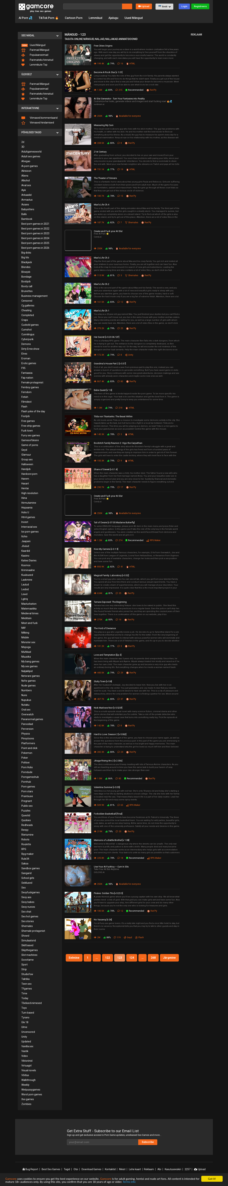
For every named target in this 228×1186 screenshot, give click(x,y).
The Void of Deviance (105, 628)
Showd (25, 935)
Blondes (25, 267)
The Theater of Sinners (105, 178)
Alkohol (25, 180)
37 (120, 699)
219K (98, 831)
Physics (25, 733)
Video (24, 1056)
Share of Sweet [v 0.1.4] (106, 469)
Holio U (25, 512)
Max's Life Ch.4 (101, 204)
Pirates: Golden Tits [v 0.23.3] (108, 893)
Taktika (25, 979)
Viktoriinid (26, 1060)
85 (118, 778)
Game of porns (29, 445)
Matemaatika (29, 608)
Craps (24, 320)
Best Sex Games (51, 1169)
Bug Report (30, 1169)
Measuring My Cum (103, 125)
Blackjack (26, 262)
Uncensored (28, 1031)
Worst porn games (31, 1094)
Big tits (25, 257)
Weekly (25, 1084)
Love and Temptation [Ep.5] (107, 654)
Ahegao (25, 161)
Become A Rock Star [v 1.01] (108, 72)
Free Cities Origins (103, 45)
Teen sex (26, 983)
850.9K (99, 566)
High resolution (29, 493)
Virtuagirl (26, 1065)
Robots (25, 839)
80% (110, 143)
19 (120, 169)
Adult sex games (30, 156)
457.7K (99, 699)
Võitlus (25, 1075)
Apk (23, 190)
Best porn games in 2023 (35, 233)
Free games (28, 421)
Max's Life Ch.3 (101, 257)
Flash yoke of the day (33, 411)
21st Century (100, 151)
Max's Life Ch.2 (101, 284)
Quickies (26, 820)
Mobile (25, 637)
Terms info (129, 1183)
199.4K (99, 63)
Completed (27, 315)
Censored (26, 300)
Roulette (26, 844)
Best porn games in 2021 (35, 223)
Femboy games (30, 387)
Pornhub (26, 781)
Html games (28, 517)
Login (184, 6)
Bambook (26, 219)
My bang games (30, 661)
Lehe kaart (135, 1169)
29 (120, 672)
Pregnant (26, 801)
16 (120, 63)
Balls (24, 214)
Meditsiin (26, 618)
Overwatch (27, 714)
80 (120, 381)
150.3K (99, 460)
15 (120, 196)
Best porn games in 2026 (35, 247)
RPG (23, 849)
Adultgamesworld (31, 151)
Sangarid (26, 873)
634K (98, 593)
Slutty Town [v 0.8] (103, 681)
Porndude (26, 772)
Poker (24, 757)
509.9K (99, 805)
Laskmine (26, 579)
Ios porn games (30, 531)
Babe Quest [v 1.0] (103, 390)
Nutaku (25, 704)
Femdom (26, 392)
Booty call (26, 286)
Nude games (28, 685)
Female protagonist (32, 382)
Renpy (24, 829)
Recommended (134, 90)
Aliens (24, 175)
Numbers (26, 690)
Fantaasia (26, 372)
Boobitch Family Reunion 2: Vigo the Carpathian (118, 443)
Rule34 (25, 858)
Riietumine (27, 834)
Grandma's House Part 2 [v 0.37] (110, 363)
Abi (159, 1169)
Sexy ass (26, 897)
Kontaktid (110, 1169)
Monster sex (28, 642)
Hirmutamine (28, 502)
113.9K (99, 275)
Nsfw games (28, 680)
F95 (23, 368)
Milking (25, 632)
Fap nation (27, 377)
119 (117, 937)
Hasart (25, 483)
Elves (24, 353)
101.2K (99, 646)
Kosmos (25, 565)
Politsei (25, 762)
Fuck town (27, 430)
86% (108, 778)
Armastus (27, 199)
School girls (27, 878)
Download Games (91, 1169)
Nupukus (26, 700)
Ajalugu (113, 18)
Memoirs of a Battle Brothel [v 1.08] (111, 840)
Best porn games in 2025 (35, 243)
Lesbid (25, 589)
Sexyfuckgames (30, 892)
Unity (24, 1036)
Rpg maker (27, 853)
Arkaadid (26, 194)
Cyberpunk (27, 339)
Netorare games (30, 676)
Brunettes (27, 291)
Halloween (27, 464)
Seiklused (26, 882)
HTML (130, 63)
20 (118, 831)
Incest (24, 522)
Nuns (24, 695)
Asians (25, 204)
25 (120, 328)
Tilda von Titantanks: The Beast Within (113, 416)
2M (97, 937)
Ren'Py (151, 90)
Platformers (28, 743)
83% (108, 90)
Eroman (25, 358)
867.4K (99, 381)
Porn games (28, 786)
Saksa (24, 863)
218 (119, 408)
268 (153, 957)
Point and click (29, 748)
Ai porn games (29, 166)
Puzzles (25, 810)
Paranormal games (32, 719)
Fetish (24, 397)
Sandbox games (30, 868)
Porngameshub (30, 777)
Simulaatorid (28, 940)
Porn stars (27, 791)
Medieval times (29, 613)
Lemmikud (95, 18)
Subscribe (148, 1142)
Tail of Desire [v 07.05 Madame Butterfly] (114, 522)
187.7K (99, 222)
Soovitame (27, 959)
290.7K (99, 487)
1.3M (98, 408)
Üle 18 (24, 1022)
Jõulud (25, 546)
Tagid (67, 1169)
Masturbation (29, 603)
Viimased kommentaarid (39, 118)
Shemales (27, 926)
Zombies (26, 1104)
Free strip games (30, 425)
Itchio (24, 536)
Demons (26, 344)
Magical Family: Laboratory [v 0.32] (111, 575)
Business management (34, 295)
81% (110, 275)
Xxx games (27, 1099)
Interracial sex (29, 526)
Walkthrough (28, 1080)
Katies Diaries (29, 560)
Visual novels (28, 1070)
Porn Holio (27, 767)
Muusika (26, 656)
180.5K (99, 911)
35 (118, 593)
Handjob (26, 469)
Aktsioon (26, 170)
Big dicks (26, 252)
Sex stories (27, 921)
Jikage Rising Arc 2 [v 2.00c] (108, 760)
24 (120, 752)
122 (107, 957)
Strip (24, 969)
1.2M (98, 540)
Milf (23, 627)
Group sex (27, 459)
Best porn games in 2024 (35, 238)
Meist (122, 1169)
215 (119, 90)
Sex (23, 887)
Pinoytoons (27, 738)
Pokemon (26, 752)
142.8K (99, 725)
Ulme (24, 1027)
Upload (143, 6)
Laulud (25, 584)
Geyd (24, 449)
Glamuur (26, 454)
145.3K (99, 434)
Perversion (27, 728)
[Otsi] (92, 6)
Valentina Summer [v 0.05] (107, 787)
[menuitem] (40, 45)
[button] (164, 7)
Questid (25, 815)
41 (120, 566)
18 (120, 858)
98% (109, 116)
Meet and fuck (29, 623)
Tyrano (25, 1017)
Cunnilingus (27, 334)
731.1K (99, 169)
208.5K (99, 143)
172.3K (99, 355)
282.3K (99, 752)
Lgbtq (24, 599)
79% (110, 63)
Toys (24, 1007)
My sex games (29, 666)
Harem (25, 478)
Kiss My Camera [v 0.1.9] (106, 549)
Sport (24, 964)
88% (107, 937)
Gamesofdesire (30, 440)
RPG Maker (153, 540)
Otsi (76, 1169)
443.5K (99, 672)
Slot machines (29, 955)
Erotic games (28, 363)
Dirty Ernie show (30, 348)
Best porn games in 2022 (35, 228)
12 (120, 302)
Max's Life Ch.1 (101, 310)
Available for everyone (128, 116)
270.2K (99, 328)
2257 (187, 1169)
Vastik (24, 1051)
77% (110, 169)
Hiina (24, 498)
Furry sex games (30, 435)
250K (98, 116)
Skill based (27, 945)
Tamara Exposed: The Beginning (110, 602)
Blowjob (25, 271)
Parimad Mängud (35, 50)
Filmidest (26, 401)
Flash (24, 406)
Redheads (27, 825)
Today (24, 998)
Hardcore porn (29, 473)
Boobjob (26, 281)
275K (98, 619)
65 (120, 805)
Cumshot (26, 329)
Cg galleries (27, 305)
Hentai (25, 488)
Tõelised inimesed (31, 1003)
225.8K (99, 858)
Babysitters (27, 209)
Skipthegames (29, 950)
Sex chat (26, 911)
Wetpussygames (30, 1089)
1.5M (98, 90)
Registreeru (200, 6)
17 (120, 487)
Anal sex (26, 185)
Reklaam (149, 1169)
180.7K (99, 196)
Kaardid (25, 550)
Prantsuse (27, 796)
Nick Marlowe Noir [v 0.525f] (108, 707)
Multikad (26, 651)
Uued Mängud (134, 18)
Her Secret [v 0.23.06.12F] (106, 337)
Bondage (26, 276)
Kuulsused (27, 574)
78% (110, 196)
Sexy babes (27, 902)
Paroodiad (27, 724)
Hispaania (26, 507)
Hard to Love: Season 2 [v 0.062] (110, 734)
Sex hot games (29, 916)
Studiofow (27, 974)
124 (131, 957)
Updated (26, 1041)
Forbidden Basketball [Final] (108, 813)
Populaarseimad (34, 55)
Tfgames (26, 988)
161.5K (99, 302)
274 (119, 540)
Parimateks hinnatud (37, 60)
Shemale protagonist (33, 930)
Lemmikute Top (34, 64)
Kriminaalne (28, 570)
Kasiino (25, 555)
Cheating (26, 310)
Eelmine (74, 957)
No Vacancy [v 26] (103, 919)
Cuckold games (30, 324)
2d (22, 142)
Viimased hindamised (37, 123)
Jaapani (25, 541)
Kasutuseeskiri (173, 1169)
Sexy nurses (28, 906)
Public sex (27, 805)
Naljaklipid (27, 671)
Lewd (24, 594)
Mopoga (26, 647)
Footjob (25, 416)
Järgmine (169, 957)
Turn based (27, 1012)
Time (24, 993)
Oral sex (25, 709)
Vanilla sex (27, 1046)
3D (22, 146)
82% (110, 222)
